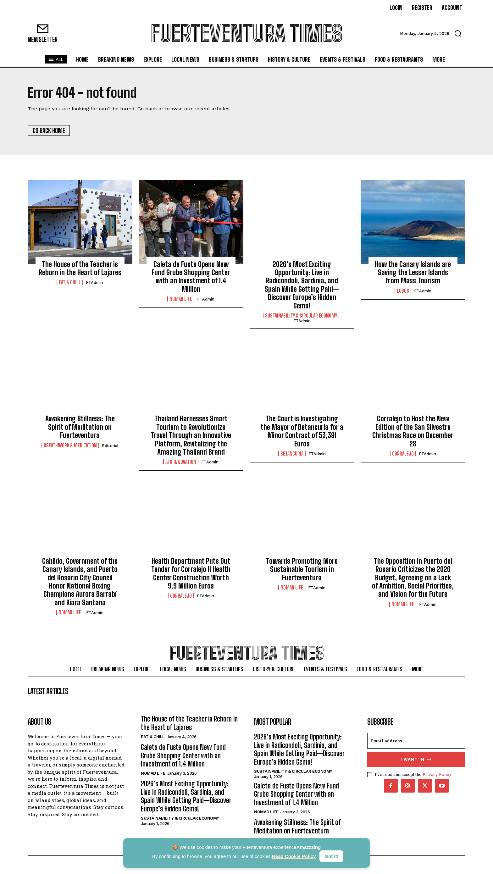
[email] (416, 741)
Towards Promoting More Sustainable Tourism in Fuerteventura (302, 569)
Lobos (403, 290)
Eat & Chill (70, 282)
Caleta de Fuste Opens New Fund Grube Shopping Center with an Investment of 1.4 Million (191, 276)
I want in (416, 760)
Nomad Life (180, 298)
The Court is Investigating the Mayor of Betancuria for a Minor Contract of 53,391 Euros (302, 431)
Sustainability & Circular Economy (301, 315)
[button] (457, 33)
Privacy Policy (437, 774)
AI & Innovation (180, 461)
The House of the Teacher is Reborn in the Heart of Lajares (80, 268)
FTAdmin (94, 282)
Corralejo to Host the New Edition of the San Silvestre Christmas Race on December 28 (412, 431)
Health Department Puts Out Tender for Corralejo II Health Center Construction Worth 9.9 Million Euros (190, 573)
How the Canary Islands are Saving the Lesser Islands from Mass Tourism (413, 272)
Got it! (331, 856)
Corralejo (403, 453)
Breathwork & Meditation (70, 445)
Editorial (110, 445)
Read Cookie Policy (294, 856)
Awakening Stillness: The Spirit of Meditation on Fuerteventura (80, 427)
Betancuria (291, 453)
